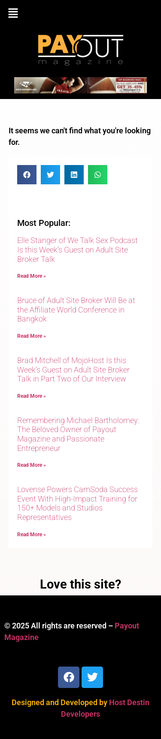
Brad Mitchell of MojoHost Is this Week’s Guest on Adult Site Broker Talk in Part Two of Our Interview (73, 369)
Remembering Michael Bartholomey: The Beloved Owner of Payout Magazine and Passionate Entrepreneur (78, 434)
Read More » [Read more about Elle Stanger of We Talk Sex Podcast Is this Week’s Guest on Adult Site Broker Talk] (31, 276)
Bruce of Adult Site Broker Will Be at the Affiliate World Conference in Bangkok (76, 309)
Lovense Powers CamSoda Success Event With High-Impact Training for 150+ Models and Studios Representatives (77, 503)
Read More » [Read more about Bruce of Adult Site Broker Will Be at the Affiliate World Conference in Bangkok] (31, 336)
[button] (80, 13)
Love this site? (80, 584)
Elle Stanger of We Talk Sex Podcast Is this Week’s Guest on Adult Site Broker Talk (77, 249)
